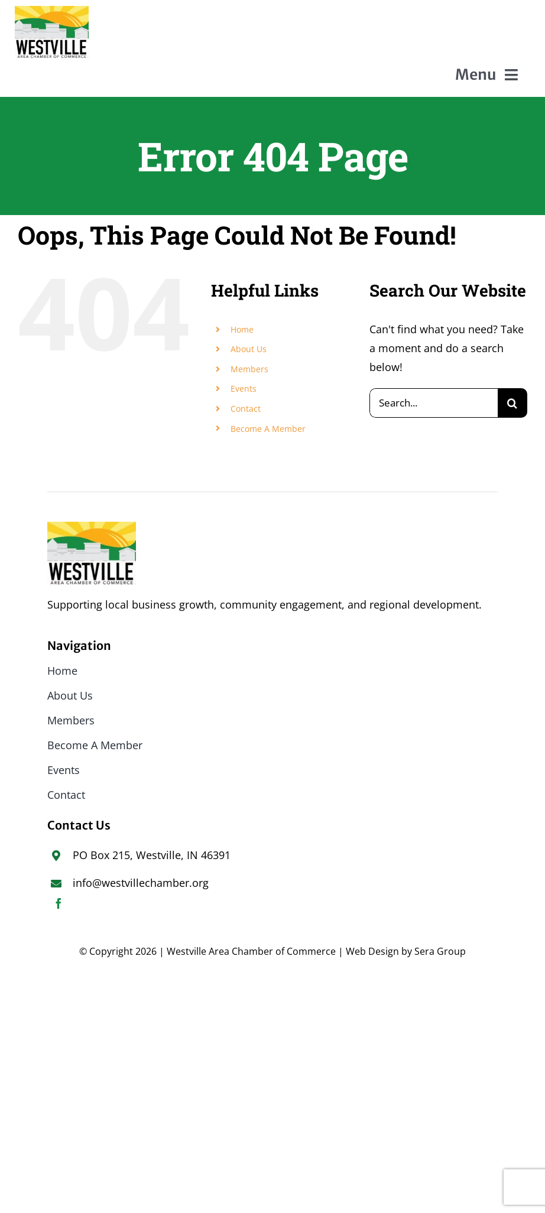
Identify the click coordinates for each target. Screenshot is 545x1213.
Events (244, 388)
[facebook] (58, 903)
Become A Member (268, 428)
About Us (249, 349)
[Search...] (433, 403)
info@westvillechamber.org (141, 883)
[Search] (512, 403)
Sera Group (440, 951)
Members (249, 369)
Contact (246, 408)
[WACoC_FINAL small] (52, 11)
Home (242, 329)
